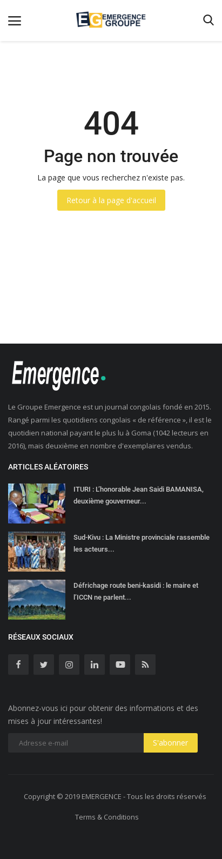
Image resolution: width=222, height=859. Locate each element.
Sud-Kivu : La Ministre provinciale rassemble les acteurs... (141, 543)
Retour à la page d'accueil (111, 200)
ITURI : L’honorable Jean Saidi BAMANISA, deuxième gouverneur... (138, 495)
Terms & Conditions (107, 817)
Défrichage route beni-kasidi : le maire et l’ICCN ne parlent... (135, 591)
